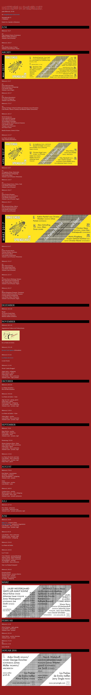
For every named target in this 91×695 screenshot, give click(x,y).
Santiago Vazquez (6, 524)
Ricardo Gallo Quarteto (8, 350)
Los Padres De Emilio (7, 358)
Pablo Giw (4, 522)
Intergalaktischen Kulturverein (11, 14)
